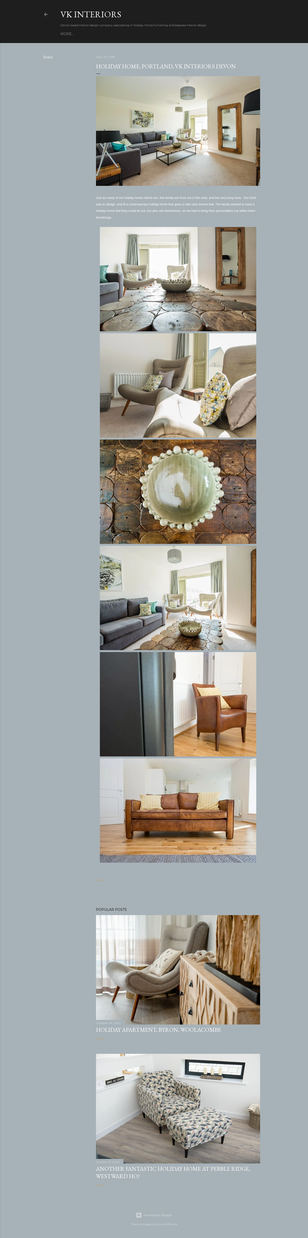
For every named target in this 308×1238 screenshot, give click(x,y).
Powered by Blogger (154, 1215)
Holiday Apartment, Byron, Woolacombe (158, 1029)
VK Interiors (90, 14)
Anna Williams (167, 1224)
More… (67, 34)
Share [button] (48, 57)
